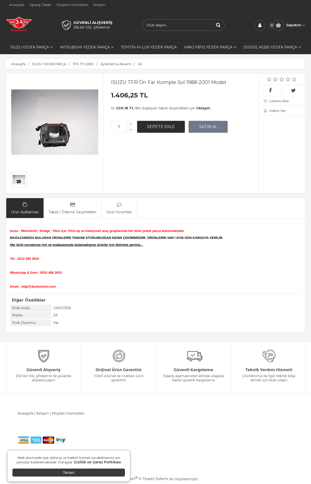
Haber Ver (275, 111)
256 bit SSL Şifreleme (91, 27)
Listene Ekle (276, 101)
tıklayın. (203, 108)
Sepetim (295, 25)
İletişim (42, 413)
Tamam (68, 473)
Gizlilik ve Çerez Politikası (97, 462)
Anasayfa (25, 413)
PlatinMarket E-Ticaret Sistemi (140, 479)
